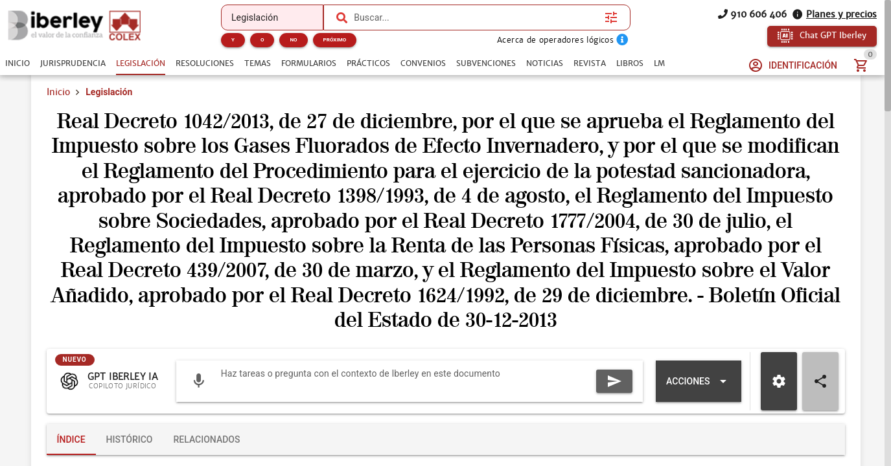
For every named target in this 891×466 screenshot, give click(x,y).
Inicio (58, 92)
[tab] (17, 63)
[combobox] (476, 17)
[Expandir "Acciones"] (698, 381)
